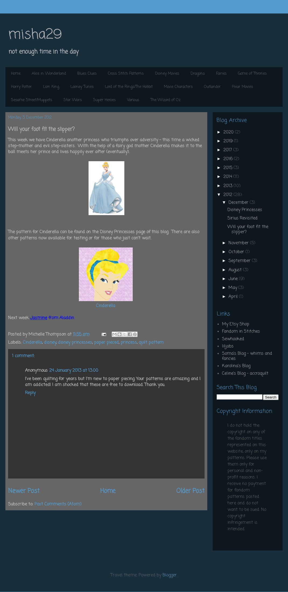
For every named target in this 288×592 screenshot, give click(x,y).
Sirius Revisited (242, 218)
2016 (228, 159)
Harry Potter (21, 87)
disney (50, 342)
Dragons (198, 74)
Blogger (170, 575)
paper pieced (106, 342)
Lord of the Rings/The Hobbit (129, 87)
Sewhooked (233, 339)
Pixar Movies (242, 87)
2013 (228, 186)
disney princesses (75, 342)
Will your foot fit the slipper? (247, 229)
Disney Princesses (244, 210)
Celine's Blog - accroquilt (245, 373)
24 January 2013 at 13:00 (73, 370)
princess (129, 342)
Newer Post (24, 491)
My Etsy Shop (235, 324)
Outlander (212, 87)
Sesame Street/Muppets (31, 100)
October (237, 252)
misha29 (35, 35)
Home (15, 74)
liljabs (228, 346)
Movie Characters (178, 87)
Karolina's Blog (236, 366)
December (239, 202)
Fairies (221, 74)
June (234, 279)
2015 (228, 168)
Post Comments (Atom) (58, 504)
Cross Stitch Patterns (126, 74)
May (233, 288)
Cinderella (105, 306)
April (234, 297)
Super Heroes (104, 100)
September (240, 261)
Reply (30, 393)
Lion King (51, 87)
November (239, 243)
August (236, 270)
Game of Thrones (252, 74)
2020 (229, 132)
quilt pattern (151, 342)
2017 (228, 150)
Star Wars (73, 100)
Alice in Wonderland (49, 74)
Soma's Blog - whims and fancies (247, 356)
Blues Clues (87, 74)
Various (133, 100)
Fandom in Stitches (241, 331)
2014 (228, 177)
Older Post (190, 491)
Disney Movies (167, 74)
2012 (228, 195)
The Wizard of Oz (165, 100)
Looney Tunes (82, 87)
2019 (228, 141)
